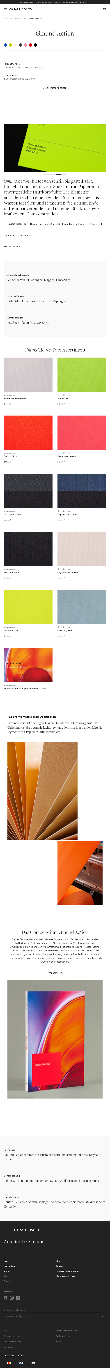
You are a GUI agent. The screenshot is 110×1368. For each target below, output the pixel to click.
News (6, 1261)
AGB (5, 1330)
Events (7, 1271)
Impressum (9, 1347)
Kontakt (59, 1266)
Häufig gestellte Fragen (66, 1276)
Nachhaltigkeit (10, 1266)
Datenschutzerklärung (13, 1336)
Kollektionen (20, 18)
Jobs (5, 1276)
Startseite (8, 18)
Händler (59, 1261)
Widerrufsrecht (63, 1336)
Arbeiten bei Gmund (27, 1241)
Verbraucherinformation (66, 1330)
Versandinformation (12, 1341)
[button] (5, 9)
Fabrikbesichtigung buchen (67, 1271)
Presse (7, 1281)
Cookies (59, 1341)
